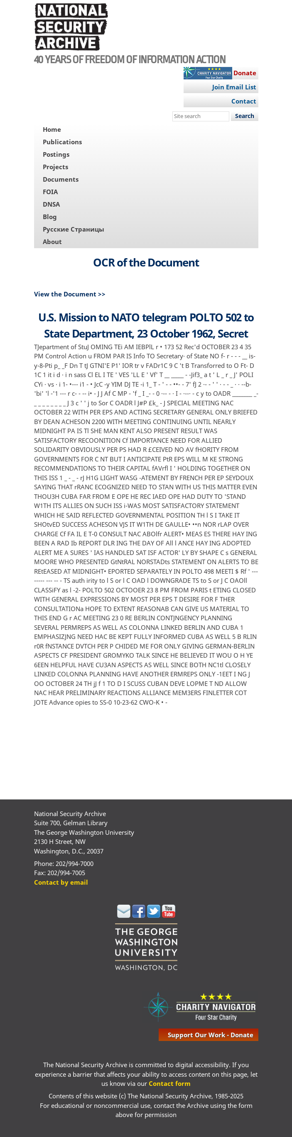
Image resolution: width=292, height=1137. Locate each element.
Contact (243, 101)
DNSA (51, 204)
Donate (244, 73)
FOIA (50, 191)
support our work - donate (210, 1035)
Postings (56, 154)
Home (52, 129)
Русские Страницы (73, 229)
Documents (61, 179)
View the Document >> (70, 294)
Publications (62, 142)
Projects (55, 167)
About (52, 241)
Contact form (170, 1083)
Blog (50, 216)
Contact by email (61, 882)
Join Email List (234, 87)
